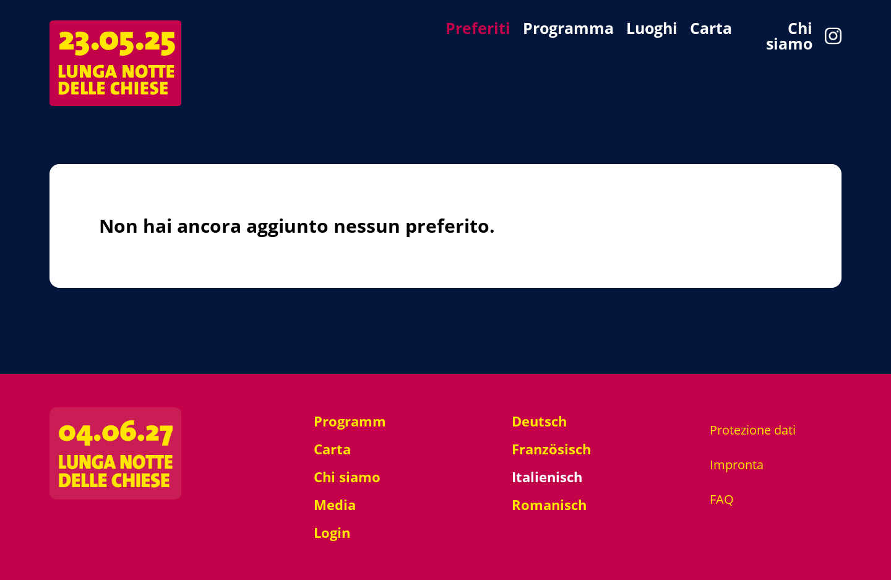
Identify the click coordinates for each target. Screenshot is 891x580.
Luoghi (652, 29)
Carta (711, 29)
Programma (568, 29)
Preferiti (478, 29)
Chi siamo (789, 35)
